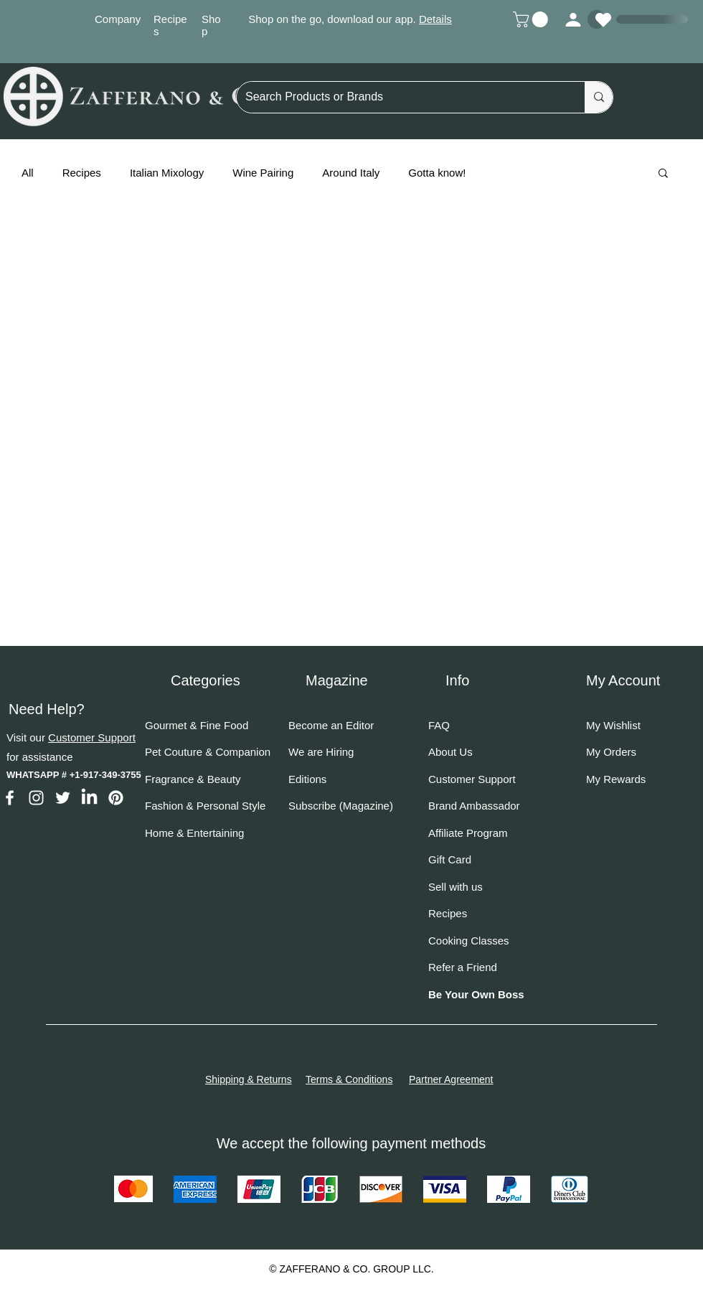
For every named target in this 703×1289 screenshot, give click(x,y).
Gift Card (449, 859)
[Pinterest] (116, 797)
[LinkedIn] (89, 797)
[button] (532, 19)
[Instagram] (36, 797)
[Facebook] (9, 797)
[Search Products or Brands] (400, 97)
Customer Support (92, 737)
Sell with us (455, 887)
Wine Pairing (262, 173)
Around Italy (350, 173)
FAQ (439, 725)
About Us (450, 752)
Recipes (81, 173)
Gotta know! (437, 173)
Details (435, 19)
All (28, 173)
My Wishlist (613, 725)
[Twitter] (62, 797)
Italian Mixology (167, 173)
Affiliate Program (468, 833)
